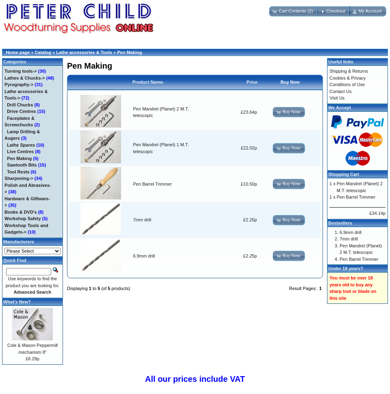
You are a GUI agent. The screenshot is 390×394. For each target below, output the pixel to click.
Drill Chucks (20, 104)
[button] (293, 11)
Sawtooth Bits (22, 164)
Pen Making (129, 52)
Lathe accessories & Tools (84, 52)
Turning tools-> (20, 71)
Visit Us (336, 97)
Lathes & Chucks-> (24, 78)
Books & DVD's (20, 212)
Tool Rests (18, 171)
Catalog (43, 52)
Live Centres (20, 151)
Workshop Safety (22, 218)
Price (252, 82)
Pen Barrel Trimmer (152, 184)
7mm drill (142, 219)
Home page (18, 52)
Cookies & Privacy (347, 78)
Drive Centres (21, 111)
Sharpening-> (18, 178)
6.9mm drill (144, 255)
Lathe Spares (21, 145)
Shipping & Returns (348, 71)
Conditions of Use (347, 84)
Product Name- (148, 82)
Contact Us (340, 91)
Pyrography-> (18, 84)
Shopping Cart (343, 174)
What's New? (17, 301)
